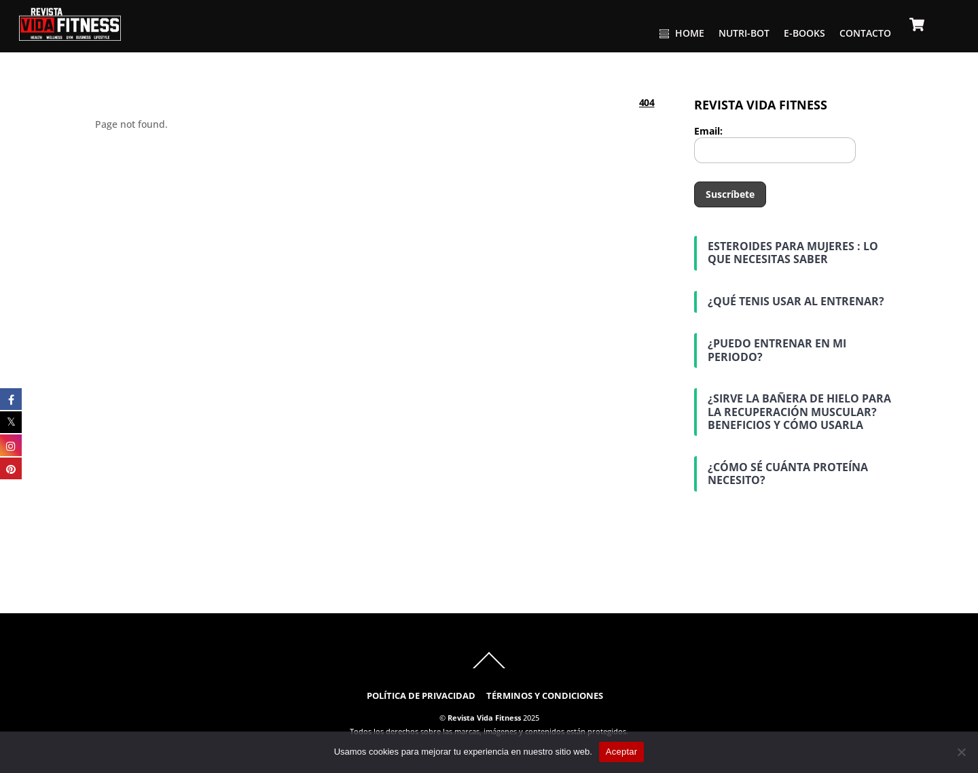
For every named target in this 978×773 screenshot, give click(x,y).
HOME (681, 33)
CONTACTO (865, 33)
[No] (961, 752)
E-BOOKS (804, 33)
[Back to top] (489, 668)
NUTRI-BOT (744, 33)
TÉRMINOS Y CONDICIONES (544, 696)
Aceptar (622, 751)
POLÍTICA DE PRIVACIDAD (421, 696)
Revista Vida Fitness (484, 717)
